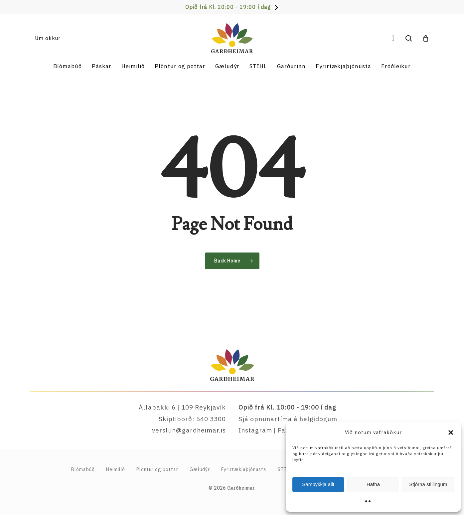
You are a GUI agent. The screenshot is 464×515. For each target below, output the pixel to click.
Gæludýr (200, 469)
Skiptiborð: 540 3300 (192, 419)
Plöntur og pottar (157, 469)
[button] (450, 432)
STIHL (285, 469)
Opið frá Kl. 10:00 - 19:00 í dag (228, 7)
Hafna (373, 484)
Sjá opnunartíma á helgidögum (287, 419)
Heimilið (115, 469)
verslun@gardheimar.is (189, 430)
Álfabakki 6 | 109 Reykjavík (182, 407)
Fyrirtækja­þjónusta (243, 469)
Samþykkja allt (318, 484)
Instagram (255, 430)
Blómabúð (83, 469)
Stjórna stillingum (428, 484)
